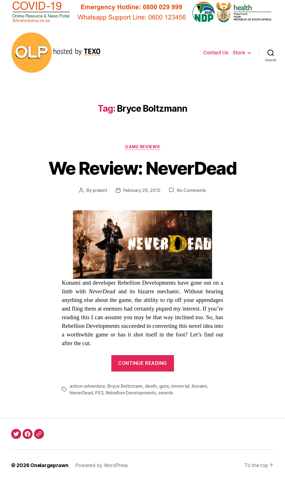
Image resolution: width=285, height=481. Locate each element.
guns (164, 386)
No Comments (191, 190)
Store (239, 52)
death (151, 386)
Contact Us (215, 52)
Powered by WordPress (101, 465)
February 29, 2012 (142, 190)
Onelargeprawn (49, 465)
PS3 (99, 392)
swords (165, 392)
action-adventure (87, 386)
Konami (199, 386)
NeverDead (81, 392)
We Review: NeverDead (142, 168)
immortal (180, 386)
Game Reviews (142, 146)
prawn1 (100, 190)
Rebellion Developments (131, 392)
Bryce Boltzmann (124, 386)
